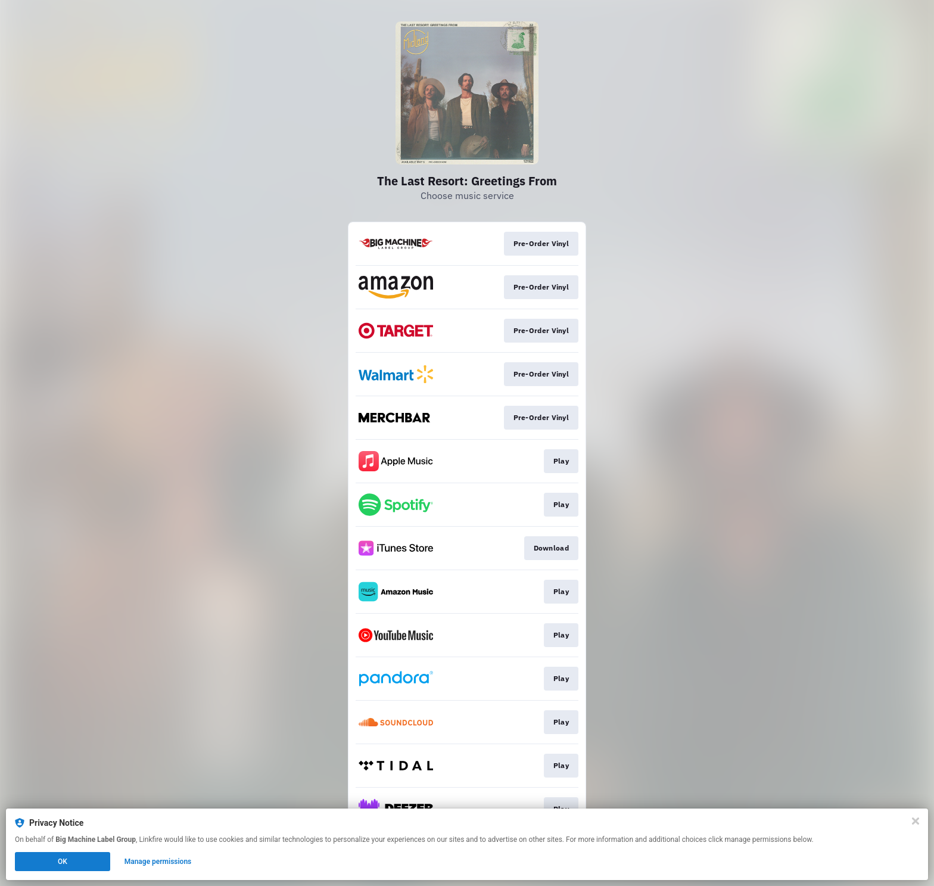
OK (62, 861)
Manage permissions (158, 861)
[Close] (915, 821)
